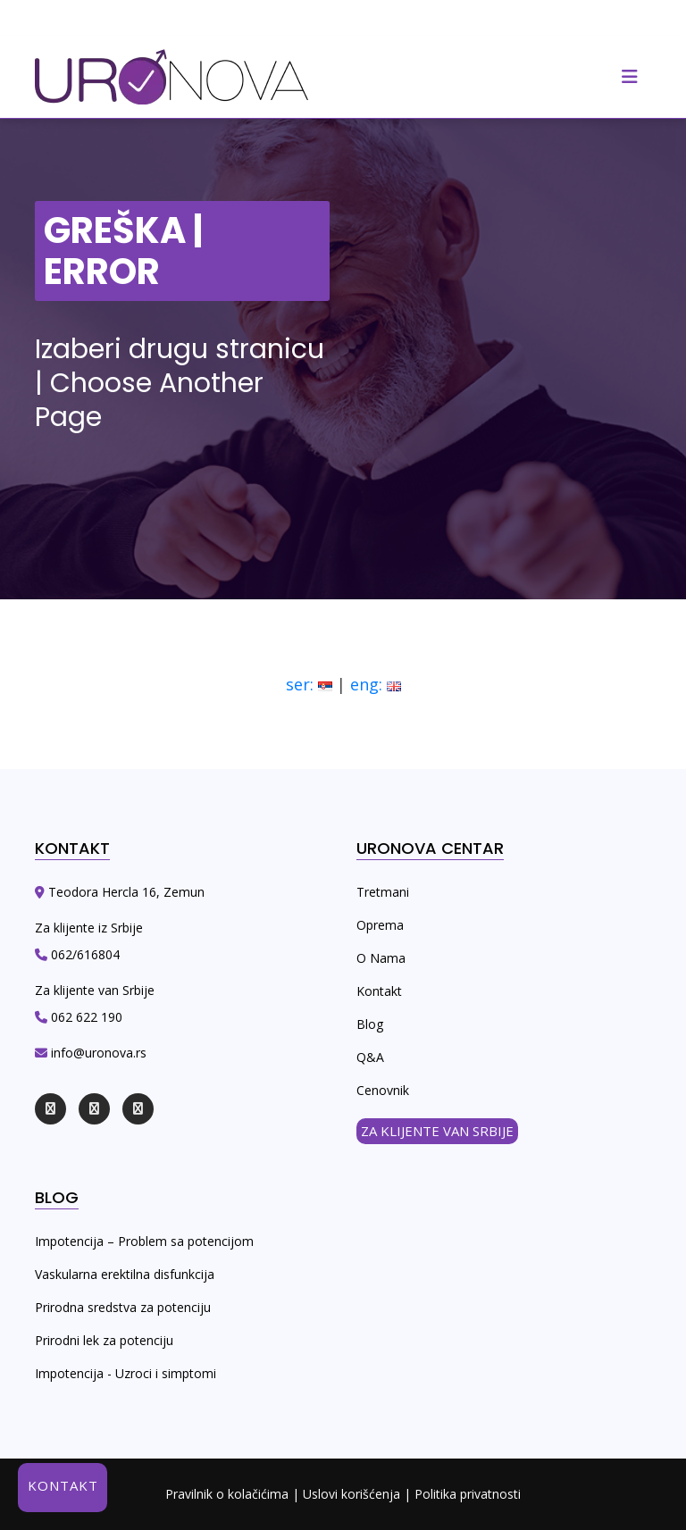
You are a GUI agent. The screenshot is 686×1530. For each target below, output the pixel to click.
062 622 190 (84, 1016)
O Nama (381, 957)
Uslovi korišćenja (351, 1493)
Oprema (380, 924)
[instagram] (94, 1109)
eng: (375, 684)
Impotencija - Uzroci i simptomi (125, 1373)
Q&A (370, 1057)
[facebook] (50, 1109)
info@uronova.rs (96, 1052)
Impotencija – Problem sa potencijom (144, 1241)
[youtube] (138, 1109)
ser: (309, 684)
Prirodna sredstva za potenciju (123, 1307)
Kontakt (379, 990)
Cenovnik (382, 1090)
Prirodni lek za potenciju (104, 1340)
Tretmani (382, 891)
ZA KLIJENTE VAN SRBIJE (437, 1131)
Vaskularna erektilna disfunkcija (124, 1274)
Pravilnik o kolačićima (227, 1493)
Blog (369, 1024)
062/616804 (83, 954)
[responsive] (629, 76)
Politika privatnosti (467, 1493)
